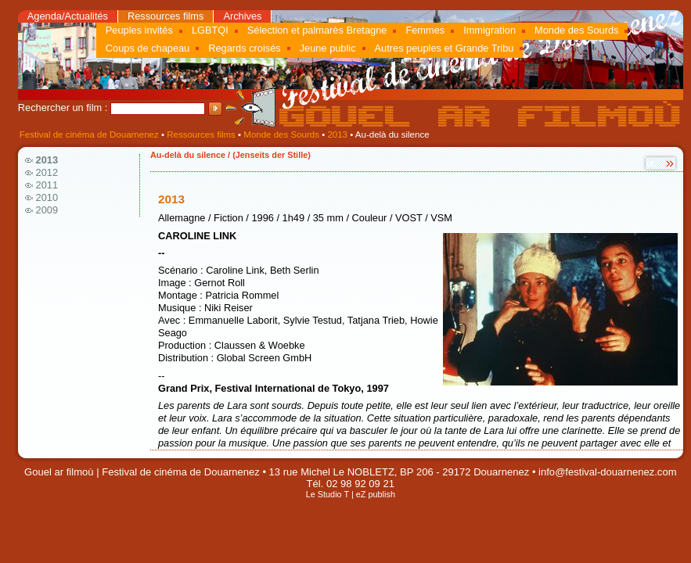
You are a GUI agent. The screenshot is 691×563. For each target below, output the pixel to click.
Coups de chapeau (147, 48)
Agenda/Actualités (67, 16)
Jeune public (328, 48)
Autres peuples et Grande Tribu (444, 48)
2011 (47, 185)
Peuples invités (139, 30)
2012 (47, 172)
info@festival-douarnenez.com (607, 472)
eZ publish (375, 494)
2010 (47, 197)
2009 (47, 210)
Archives (242, 16)
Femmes (424, 30)
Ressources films (165, 16)
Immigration (489, 30)
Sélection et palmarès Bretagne (317, 30)
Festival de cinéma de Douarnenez (89, 134)
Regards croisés (244, 48)
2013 (337, 134)
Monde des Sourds (576, 30)
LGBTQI (210, 30)
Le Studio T (327, 494)
